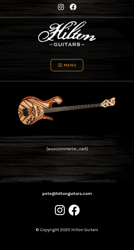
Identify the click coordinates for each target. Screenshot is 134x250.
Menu (67, 65)
